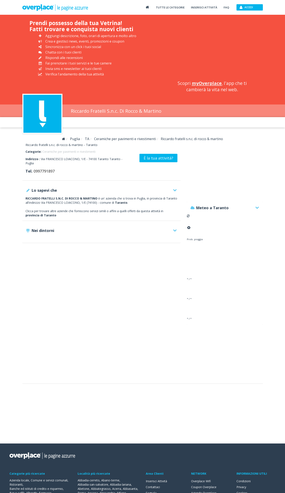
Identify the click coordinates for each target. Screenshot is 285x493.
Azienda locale (19, 480)
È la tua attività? (158, 158)
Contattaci (153, 487)
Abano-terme (110, 480)
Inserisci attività (204, 7)
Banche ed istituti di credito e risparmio (36, 489)
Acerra (116, 489)
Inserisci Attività (156, 481)
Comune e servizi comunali (49, 480)
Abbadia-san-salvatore (93, 484)
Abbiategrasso (101, 489)
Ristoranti (16, 484)
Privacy (241, 487)
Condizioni (243, 481)
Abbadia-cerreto (89, 480)
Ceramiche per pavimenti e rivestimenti (69, 152)
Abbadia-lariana (120, 484)
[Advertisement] (212, 48)
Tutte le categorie (170, 7)
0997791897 (44, 171)
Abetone (83, 489)
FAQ (226, 7)
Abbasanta (130, 489)
